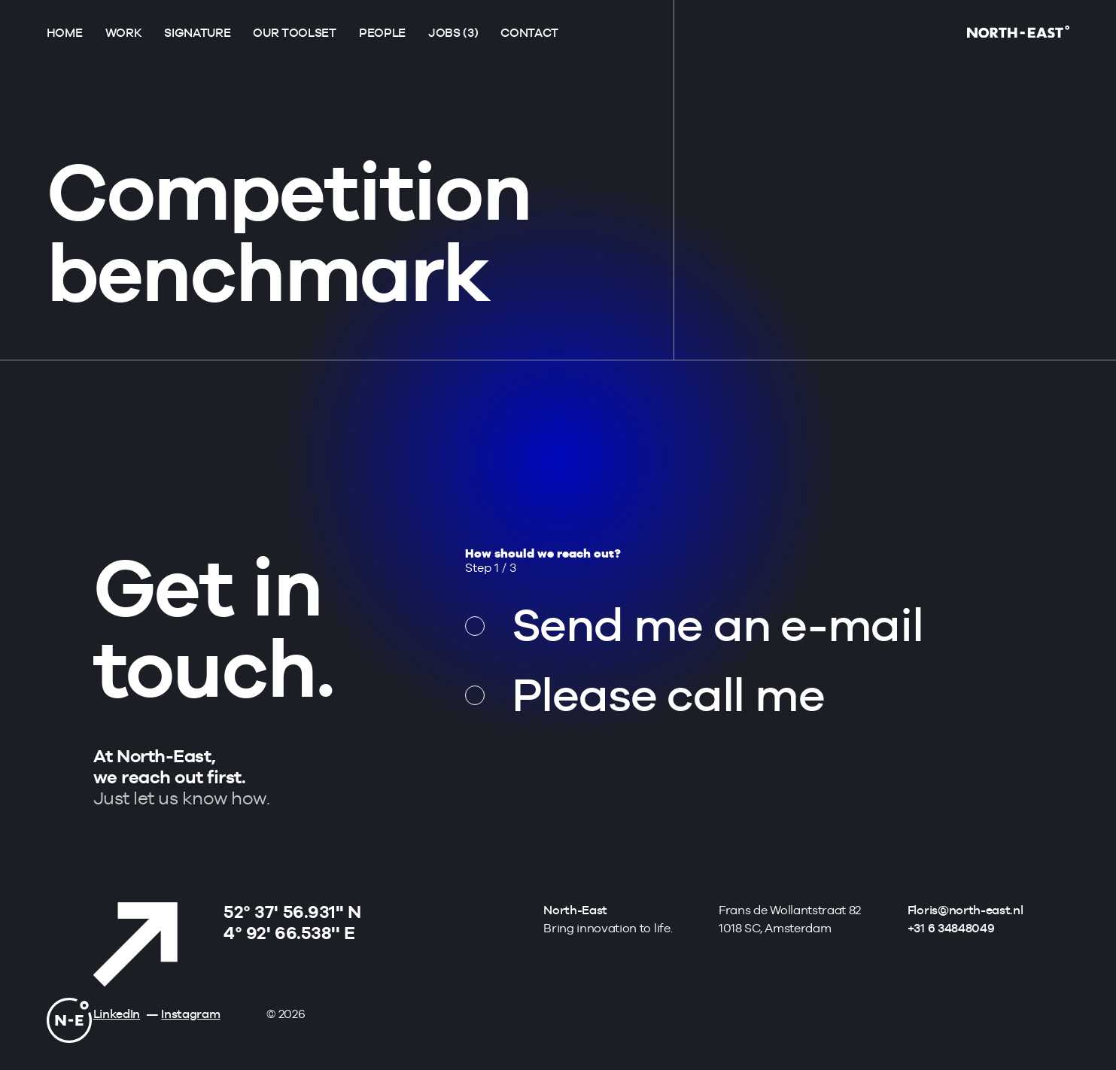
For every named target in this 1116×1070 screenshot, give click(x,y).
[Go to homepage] (1018, 33)
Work (123, 33)
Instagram (190, 1014)
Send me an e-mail (717, 624)
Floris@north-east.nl (965, 910)
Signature (197, 33)
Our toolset (294, 33)
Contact (529, 33)
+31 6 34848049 (951, 928)
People (382, 33)
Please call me (668, 694)
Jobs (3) (453, 33)
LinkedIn (116, 1014)
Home (65, 33)
